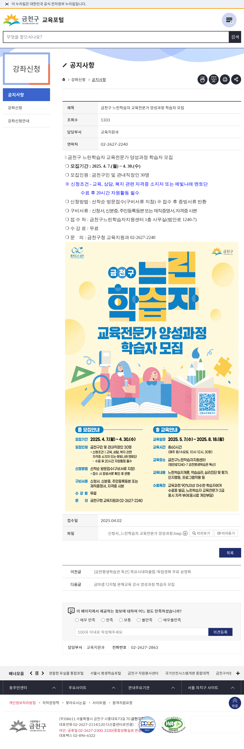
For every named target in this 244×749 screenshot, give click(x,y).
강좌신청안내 (18, 121)
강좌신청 (15, 107)
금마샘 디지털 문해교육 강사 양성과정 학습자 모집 (134, 584)
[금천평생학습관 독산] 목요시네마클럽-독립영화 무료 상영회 (142, 571)
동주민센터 (18, 687)
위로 (235, 706)
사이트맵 (99, 703)
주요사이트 (77, 687)
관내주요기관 (139, 687)
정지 (37, 673)
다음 (43, 673)
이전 (31, 673)
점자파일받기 (214, 79)
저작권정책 (50, 703)
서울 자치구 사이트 (203, 687)
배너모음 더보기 (238, 673)
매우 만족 (87, 620)
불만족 (147, 620)
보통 (127, 620)
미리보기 (201, 533)
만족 (109, 620)
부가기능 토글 (236, 79)
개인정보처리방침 (22, 703)
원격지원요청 (122, 703)
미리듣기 (226, 533)
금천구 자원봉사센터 (143, 673)
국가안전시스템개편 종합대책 (187, 673)
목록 (230, 553)
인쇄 (225, 79)
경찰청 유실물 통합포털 (66, 673)
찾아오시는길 (76, 703)
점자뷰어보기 (203, 79)
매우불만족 (172, 620)
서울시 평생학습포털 (105, 673)
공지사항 (16, 94)
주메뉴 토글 (229, 20)
